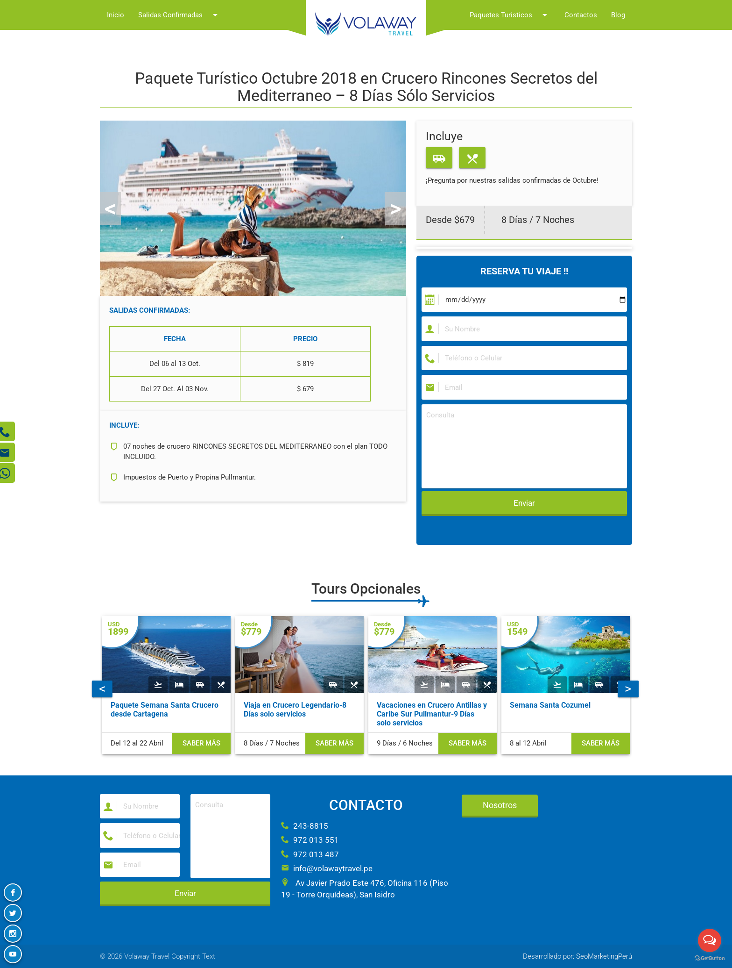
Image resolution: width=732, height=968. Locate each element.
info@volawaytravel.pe (327, 868)
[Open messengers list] (709, 940)
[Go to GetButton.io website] (710, 958)
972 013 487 (310, 854)
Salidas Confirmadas (179, 15)
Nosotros (500, 805)
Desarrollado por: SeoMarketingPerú (577, 956)
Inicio (115, 15)
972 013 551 (310, 840)
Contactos (580, 15)
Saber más (201, 743)
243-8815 (304, 826)
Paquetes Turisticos (510, 15)
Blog (618, 15)
